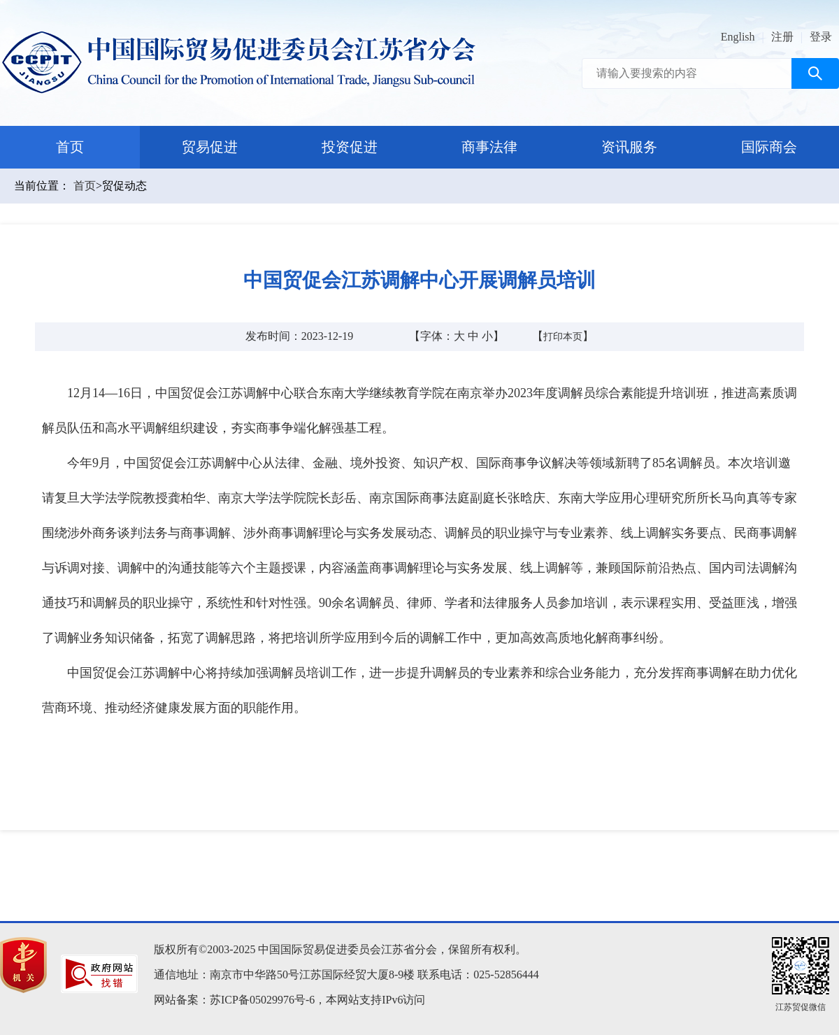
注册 (782, 37)
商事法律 (489, 147)
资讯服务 (629, 147)
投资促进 (350, 147)
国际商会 (769, 147)
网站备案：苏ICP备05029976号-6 (234, 1000)
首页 (70, 147)
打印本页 (562, 336)
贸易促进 (210, 147)
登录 (821, 37)
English (738, 37)
